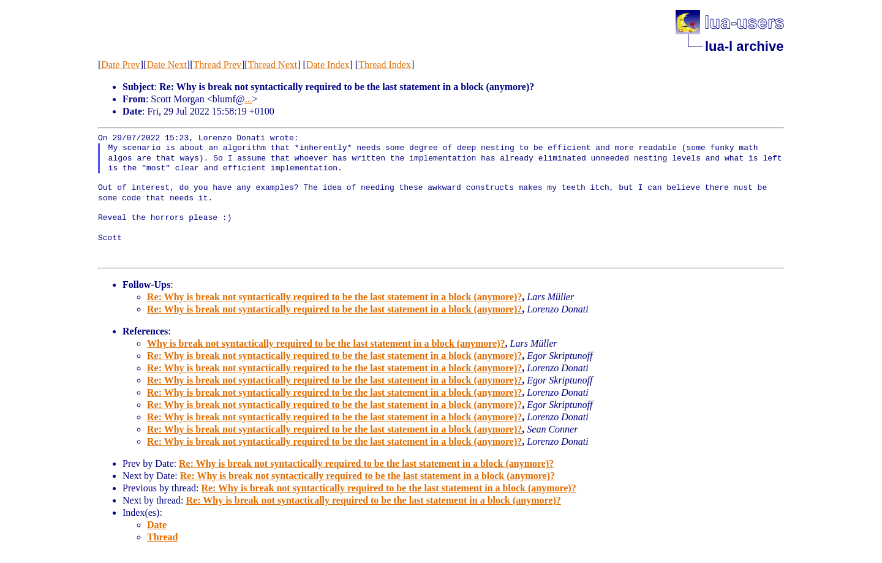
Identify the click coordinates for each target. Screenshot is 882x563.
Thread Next (272, 64)
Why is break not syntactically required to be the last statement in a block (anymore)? (326, 343)
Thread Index (384, 64)
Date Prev (120, 64)
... (248, 99)
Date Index (328, 64)
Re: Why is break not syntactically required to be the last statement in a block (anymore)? (334, 297)
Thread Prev (217, 64)
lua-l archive (744, 46)
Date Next (167, 64)
